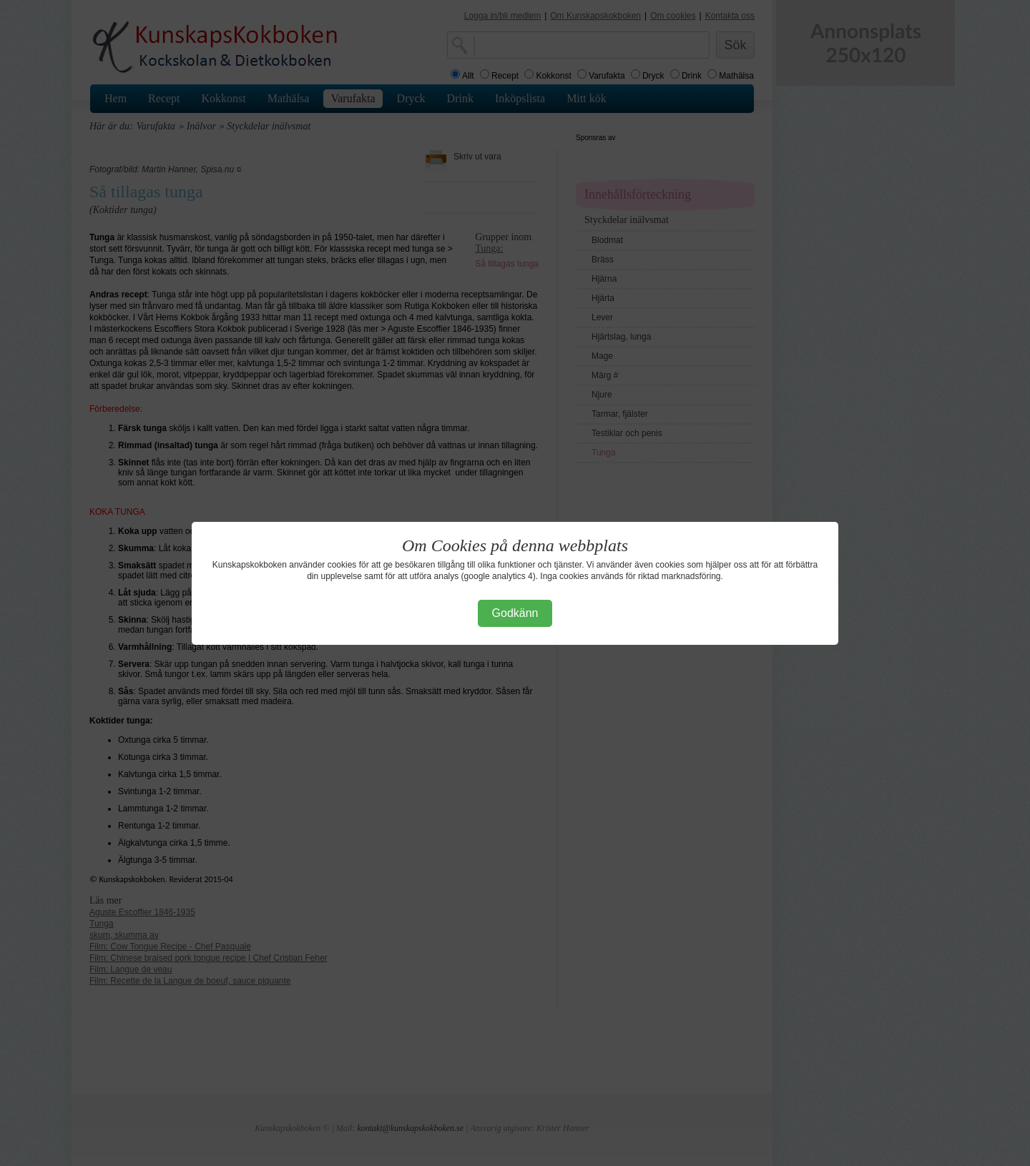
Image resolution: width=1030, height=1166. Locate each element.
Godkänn (515, 613)
